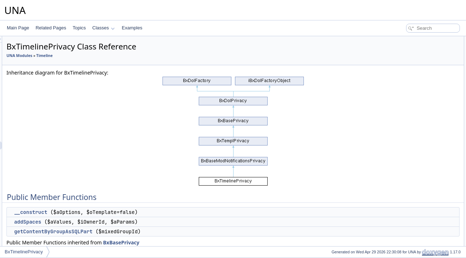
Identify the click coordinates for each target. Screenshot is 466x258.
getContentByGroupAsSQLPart (143, 231)
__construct (120, 212)
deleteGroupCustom (411, 189)
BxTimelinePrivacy (24, 251)
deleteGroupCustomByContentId (423, 213)
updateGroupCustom (412, 182)
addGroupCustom (409, 166)
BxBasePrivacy (211, 242)
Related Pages (51, 27)
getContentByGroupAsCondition (422, 245)
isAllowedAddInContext (414, 158)
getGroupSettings (408, 126)
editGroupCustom (408, 174)
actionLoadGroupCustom (415, 95)
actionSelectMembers (412, 103)
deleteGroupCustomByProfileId (421, 221)
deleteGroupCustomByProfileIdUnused (429, 229)
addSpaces (117, 222)
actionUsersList (406, 118)
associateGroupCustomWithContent (426, 197)
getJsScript (402, 79)
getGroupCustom (408, 150)
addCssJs (401, 87)
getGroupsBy (404, 142)
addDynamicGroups (411, 237)
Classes (103, 27)
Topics (79, 27)
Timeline (134, 55)
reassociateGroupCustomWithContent (428, 205)
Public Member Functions (410, 40)
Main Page (18, 27)
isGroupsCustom (408, 134)
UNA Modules (109, 55)
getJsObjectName (409, 71)
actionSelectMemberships (416, 111)
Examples (132, 27)
